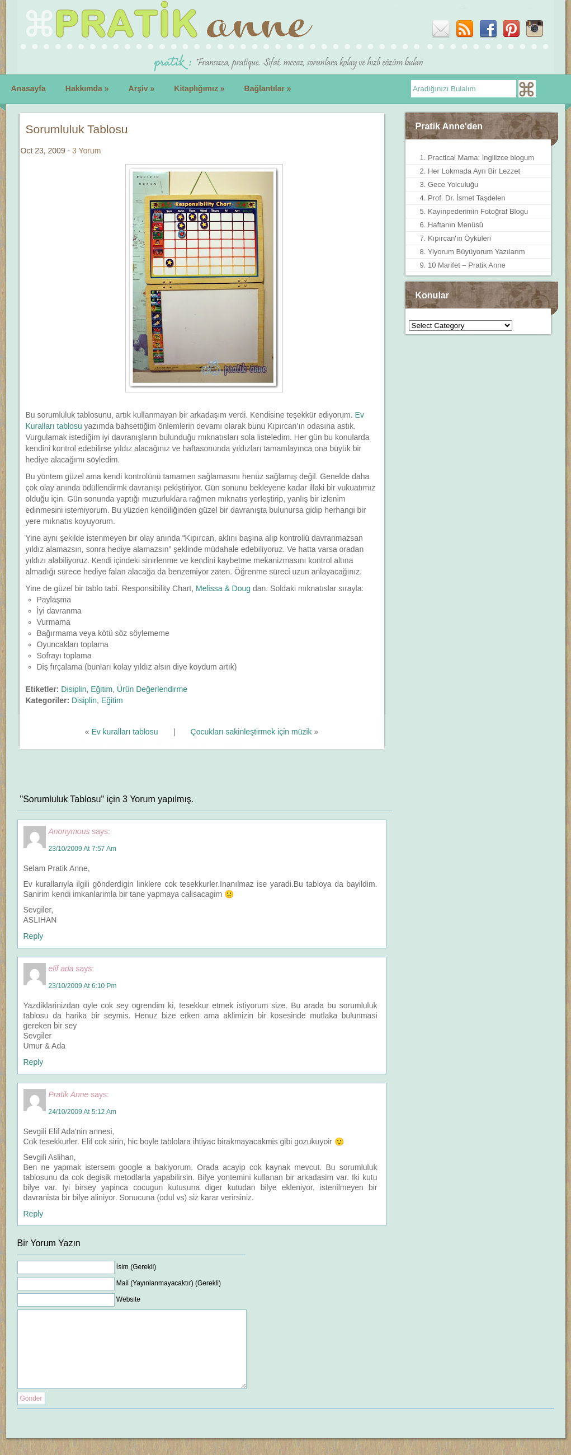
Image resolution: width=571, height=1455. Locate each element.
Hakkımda (87, 88)
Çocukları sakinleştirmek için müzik (251, 731)
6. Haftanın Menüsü (451, 225)
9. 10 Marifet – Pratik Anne (463, 265)
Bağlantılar (267, 88)
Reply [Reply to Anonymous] (33, 936)
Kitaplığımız (199, 88)
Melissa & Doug (223, 588)
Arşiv (142, 88)
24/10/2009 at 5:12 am (82, 1112)
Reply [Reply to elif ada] (33, 1062)
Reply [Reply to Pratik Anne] (33, 1213)
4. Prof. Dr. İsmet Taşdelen (463, 198)
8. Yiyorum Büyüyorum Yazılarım (472, 251)
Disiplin (73, 689)
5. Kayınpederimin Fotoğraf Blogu (474, 211)
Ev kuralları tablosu (124, 731)
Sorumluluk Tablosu (77, 129)
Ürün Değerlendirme (152, 689)
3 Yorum (86, 150)
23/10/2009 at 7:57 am (82, 849)
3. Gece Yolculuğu (449, 184)
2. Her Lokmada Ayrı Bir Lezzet (470, 171)
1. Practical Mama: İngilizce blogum (477, 157)
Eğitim (101, 689)
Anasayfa (28, 88)
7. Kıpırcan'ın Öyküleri (455, 238)
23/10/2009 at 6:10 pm (83, 986)
